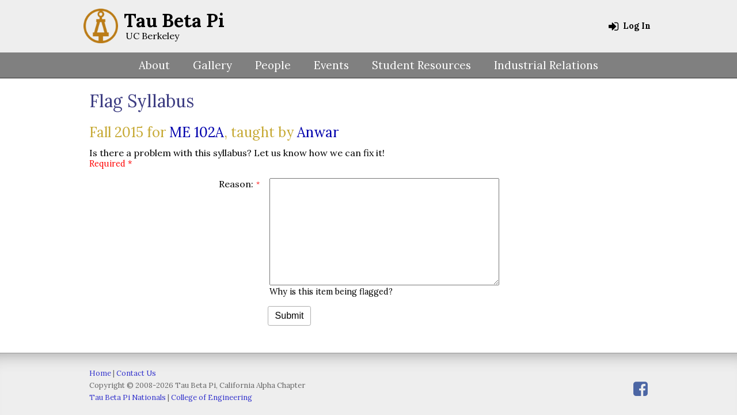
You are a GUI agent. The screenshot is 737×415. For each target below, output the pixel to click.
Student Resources (421, 65)
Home (100, 373)
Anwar (318, 132)
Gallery (212, 65)
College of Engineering (211, 397)
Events (331, 65)
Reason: (236, 184)
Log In (630, 26)
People (273, 65)
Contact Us (136, 373)
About (154, 65)
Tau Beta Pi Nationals (127, 397)
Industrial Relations (546, 65)
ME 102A (196, 132)
